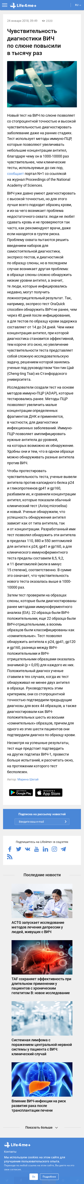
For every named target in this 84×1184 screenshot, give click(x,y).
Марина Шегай (28, 779)
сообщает (15, 173)
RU (78, 5)
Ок (33, 1176)
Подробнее (49, 1176)
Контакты (10, 1151)
